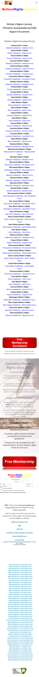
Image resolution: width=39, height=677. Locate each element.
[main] (19, 28)
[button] (2, 2)
